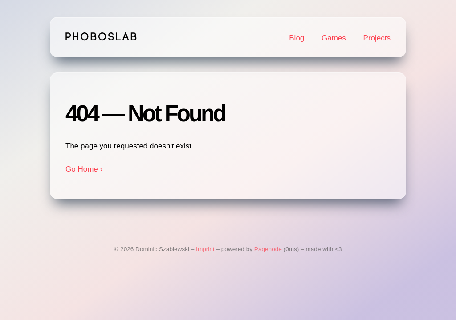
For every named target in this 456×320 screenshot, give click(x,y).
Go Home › (83, 169)
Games (334, 38)
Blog (296, 38)
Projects (377, 38)
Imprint (205, 249)
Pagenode (268, 249)
